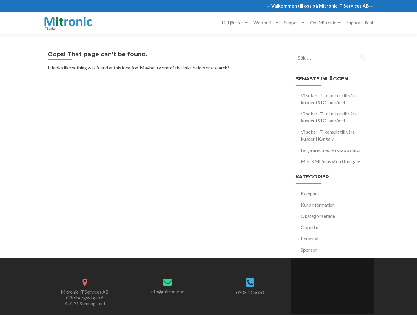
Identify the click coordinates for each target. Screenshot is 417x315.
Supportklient (360, 22)
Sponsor (309, 250)
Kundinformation (318, 204)
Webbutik (263, 22)
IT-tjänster (232, 22)
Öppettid (310, 227)
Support (292, 22)
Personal (309, 238)
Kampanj (310, 193)
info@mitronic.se (167, 291)
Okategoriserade (318, 216)
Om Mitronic (323, 22)
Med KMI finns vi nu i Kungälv (330, 161)
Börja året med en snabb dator (331, 150)
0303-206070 (250, 292)
